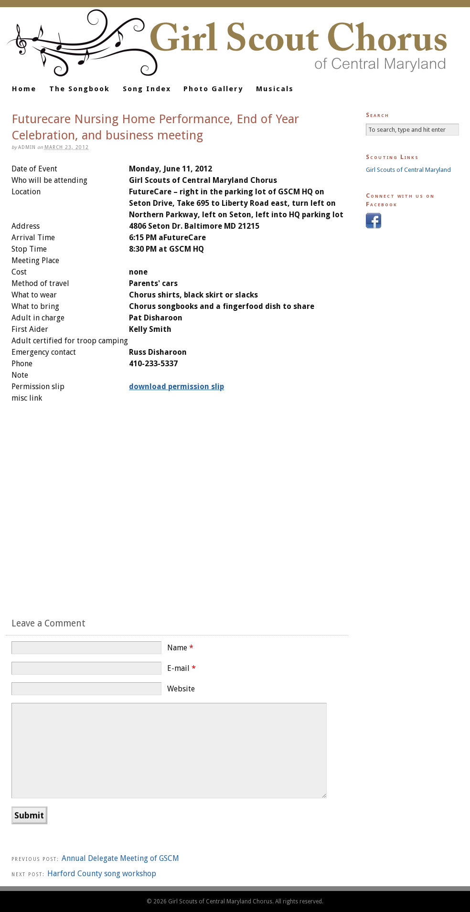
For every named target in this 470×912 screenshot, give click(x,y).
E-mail (181, 668)
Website (181, 688)
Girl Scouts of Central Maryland (408, 169)
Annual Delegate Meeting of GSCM (120, 858)
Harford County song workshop (101, 873)
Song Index (147, 89)
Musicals (275, 89)
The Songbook (79, 89)
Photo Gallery (213, 89)
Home (24, 89)
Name (180, 647)
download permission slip (176, 386)
